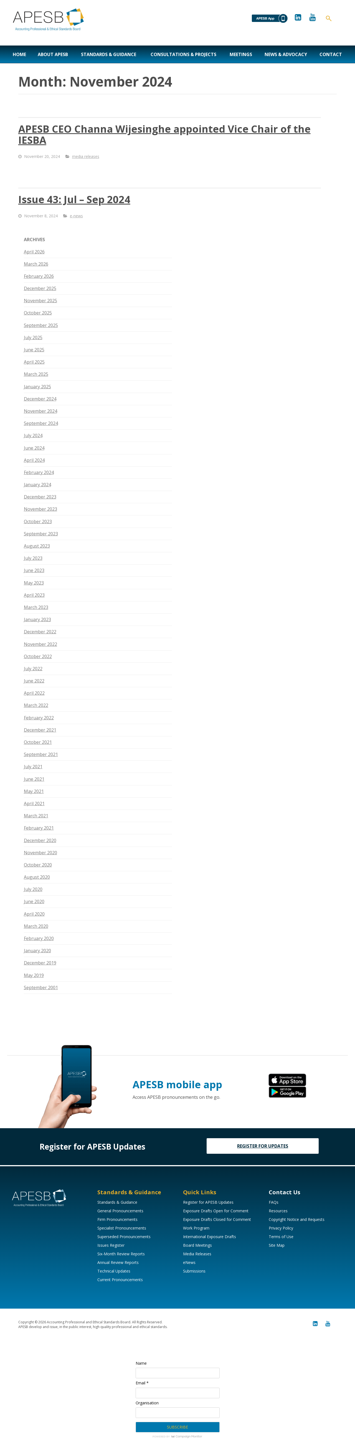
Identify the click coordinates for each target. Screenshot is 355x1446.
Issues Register (111, 1245)
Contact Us (284, 1192)
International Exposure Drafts (209, 1236)
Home (19, 54)
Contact (331, 54)
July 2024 (33, 435)
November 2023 (40, 509)
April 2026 (34, 252)
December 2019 (40, 963)
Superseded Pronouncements (124, 1236)
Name (141, 1363)
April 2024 (34, 460)
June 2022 (34, 681)
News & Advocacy (286, 54)
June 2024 (34, 448)
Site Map (277, 1245)
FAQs (273, 1202)
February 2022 (39, 718)
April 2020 (34, 914)
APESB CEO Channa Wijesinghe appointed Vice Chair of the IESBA (164, 134)
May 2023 (34, 583)
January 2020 (37, 951)
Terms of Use (281, 1236)
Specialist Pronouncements (121, 1228)
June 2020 (34, 901)
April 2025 (34, 362)
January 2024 (37, 485)
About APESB (53, 54)
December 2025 (40, 288)
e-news (76, 215)
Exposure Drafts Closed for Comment (217, 1219)
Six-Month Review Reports (121, 1253)
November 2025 (40, 301)
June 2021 (34, 779)
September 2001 (41, 987)
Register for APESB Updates (208, 1202)
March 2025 (36, 374)
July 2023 (33, 558)
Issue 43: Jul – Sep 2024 (74, 199)
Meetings (241, 54)
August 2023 (37, 546)
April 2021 (34, 803)
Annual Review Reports (118, 1262)
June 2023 (34, 570)
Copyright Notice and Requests (296, 1219)
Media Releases (197, 1253)
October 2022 (38, 656)
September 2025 (41, 325)
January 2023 (37, 619)
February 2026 (39, 276)
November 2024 (40, 411)
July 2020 (33, 889)
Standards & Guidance (108, 54)
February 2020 (39, 938)
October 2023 (38, 521)
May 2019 (34, 975)
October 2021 (38, 742)
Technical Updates (113, 1271)
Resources (278, 1210)
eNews (189, 1262)
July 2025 (33, 337)
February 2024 (39, 472)
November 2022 (40, 644)
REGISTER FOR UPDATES (262, 1146)
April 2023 (34, 595)
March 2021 (36, 816)
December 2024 (40, 399)
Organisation (147, 1402)
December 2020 (40, 840)
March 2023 (36, 607)
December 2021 (40, 730)
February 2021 (39, 828)
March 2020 (36, 926)
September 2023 (41, 534)
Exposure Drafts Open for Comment (215, 1210)
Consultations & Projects (183, 54)
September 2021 (41, 754)
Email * (142, 1382)
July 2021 (33, 767)
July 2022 (33, 669)
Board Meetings (197, 1245)
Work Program (196, 1228)
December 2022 (40, 632)
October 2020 (38, 865)
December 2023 (40, 497)
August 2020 (37, 877)
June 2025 (34, 350)
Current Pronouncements (120, 1279)
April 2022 (34, 693)
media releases (85, 156)
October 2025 (38, 313)
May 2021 (34, 791)
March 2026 (36, 264)
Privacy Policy (281, 1228)
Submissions (194, 1271)
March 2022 (36, 705)
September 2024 (41, 423)
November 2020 (40, 853)
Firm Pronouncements (117, 1219)
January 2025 (37, 387)
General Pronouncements (120, 1210)
